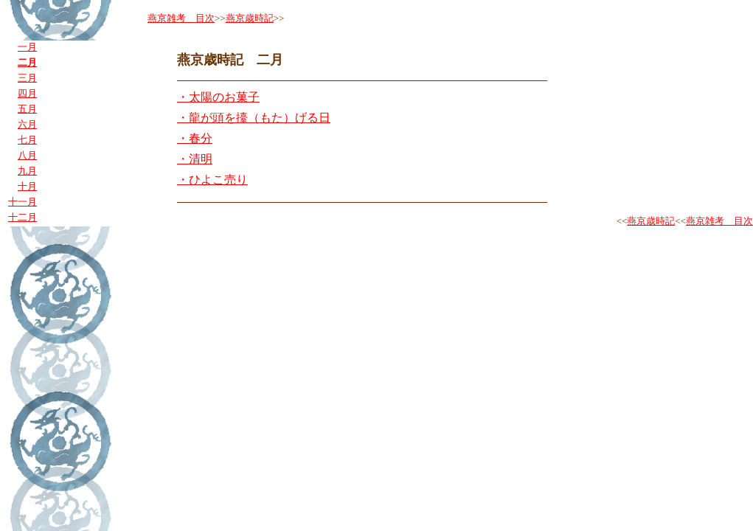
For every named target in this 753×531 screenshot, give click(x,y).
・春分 (194, 138)
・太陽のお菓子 (218, 97)
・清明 (194, 159)
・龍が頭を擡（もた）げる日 (253, 117)
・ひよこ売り (212, 179)
